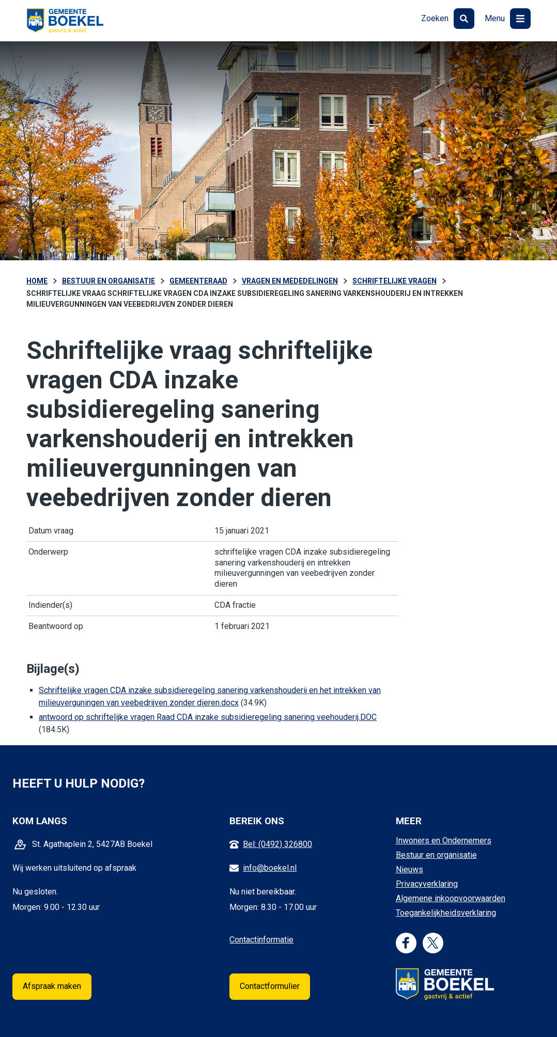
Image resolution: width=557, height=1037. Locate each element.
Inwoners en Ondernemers (443, 840)
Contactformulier (270, 986)
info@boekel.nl (270, 868)
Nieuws (409, 869)
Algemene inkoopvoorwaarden (450, 898)
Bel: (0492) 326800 (277, 844)
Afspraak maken (52, 986)
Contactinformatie (261, 940)
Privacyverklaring (427, 884)
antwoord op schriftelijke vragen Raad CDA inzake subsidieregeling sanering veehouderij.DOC (208, 717)
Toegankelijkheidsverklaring (446, 913)
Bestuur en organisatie (436, 855)
